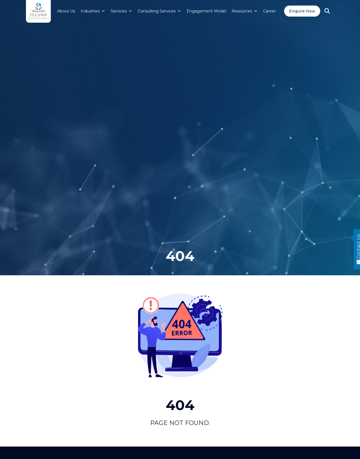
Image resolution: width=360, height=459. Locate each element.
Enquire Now (302, 11)
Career (269, 11)
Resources (245, 11)
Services (121, 11)
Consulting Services (159, 11)
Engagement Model (206, 11)
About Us (66, 11)
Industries (93, 11)
